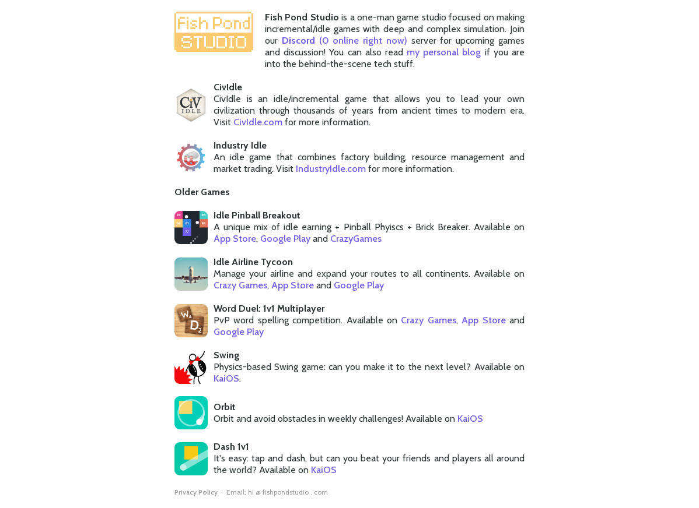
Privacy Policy (196, 492)
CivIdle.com (257, 122)
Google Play (285, 238)
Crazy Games (240, 285)
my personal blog (444, 52)
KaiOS (226, 378)
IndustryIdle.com (331, 168)
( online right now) (344, 40)
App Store (235, 238)
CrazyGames (356, 238)
